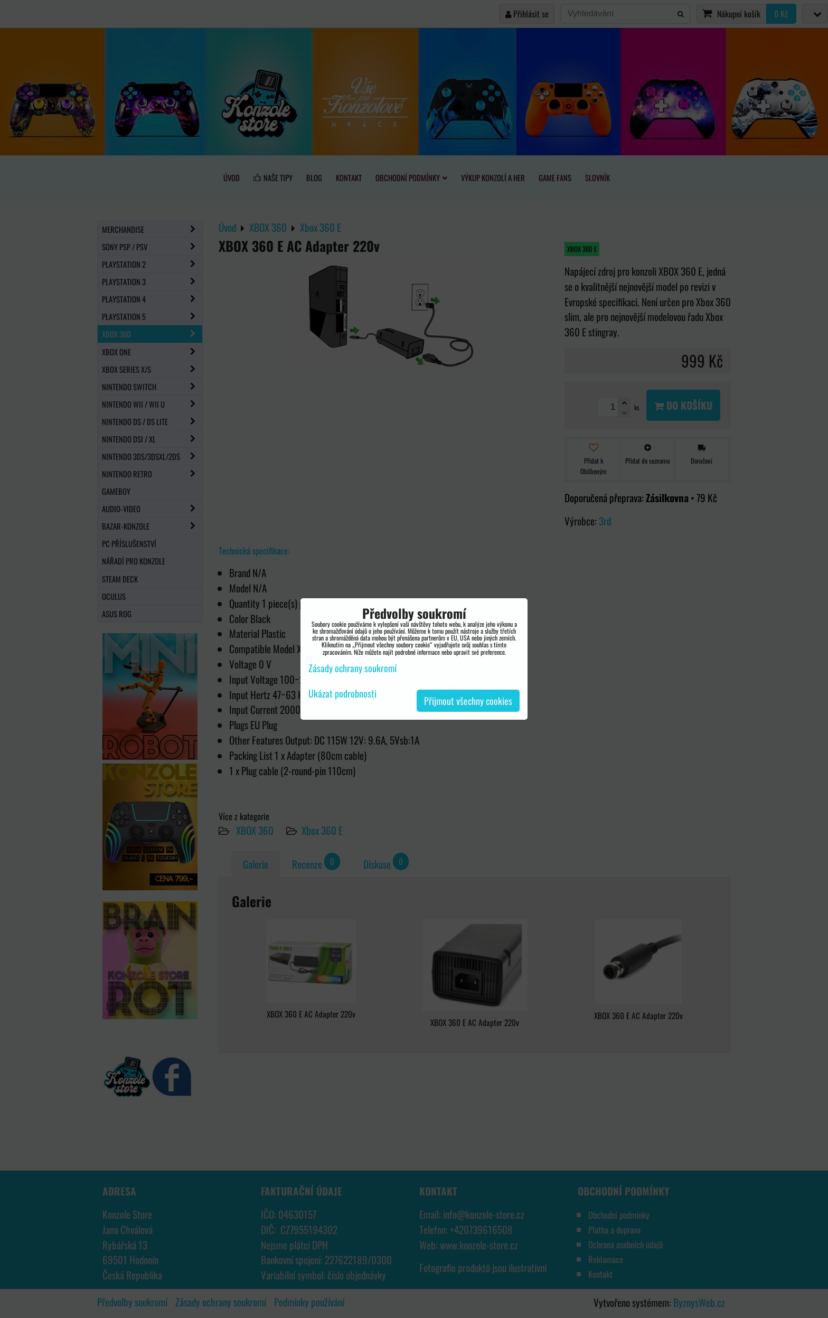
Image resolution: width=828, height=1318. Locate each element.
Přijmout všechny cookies (468, 701)
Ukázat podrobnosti (342, 694)
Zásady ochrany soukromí (352, 668)
